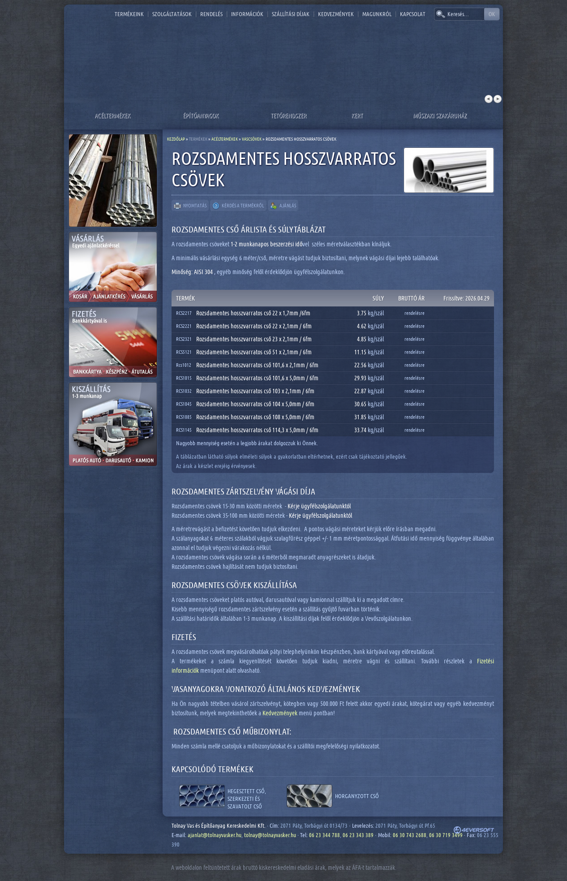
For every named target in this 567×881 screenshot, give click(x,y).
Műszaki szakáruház (440, 115)
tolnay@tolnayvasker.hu (270, 834)
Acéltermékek (112, 115)
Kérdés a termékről (238, 206)
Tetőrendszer (288, 115)
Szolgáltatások (172, 13)
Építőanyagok (201, 115)
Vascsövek (252, 139)
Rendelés (211, 13)
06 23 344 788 (324, 834)
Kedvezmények (336, 13)
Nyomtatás (190, 206)
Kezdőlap (176, 139)
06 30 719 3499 (446, 834)
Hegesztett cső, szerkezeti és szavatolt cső (247, 796)
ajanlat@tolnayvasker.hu (214, 834)
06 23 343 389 (358, 834)
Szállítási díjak (290, 13)
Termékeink (129, 13)
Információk (247, 13)
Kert (357, 115)
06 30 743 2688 (409, 834)
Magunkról (376, 13)
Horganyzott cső (357, 795)
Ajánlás (283, 206)
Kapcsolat (412, 13)
